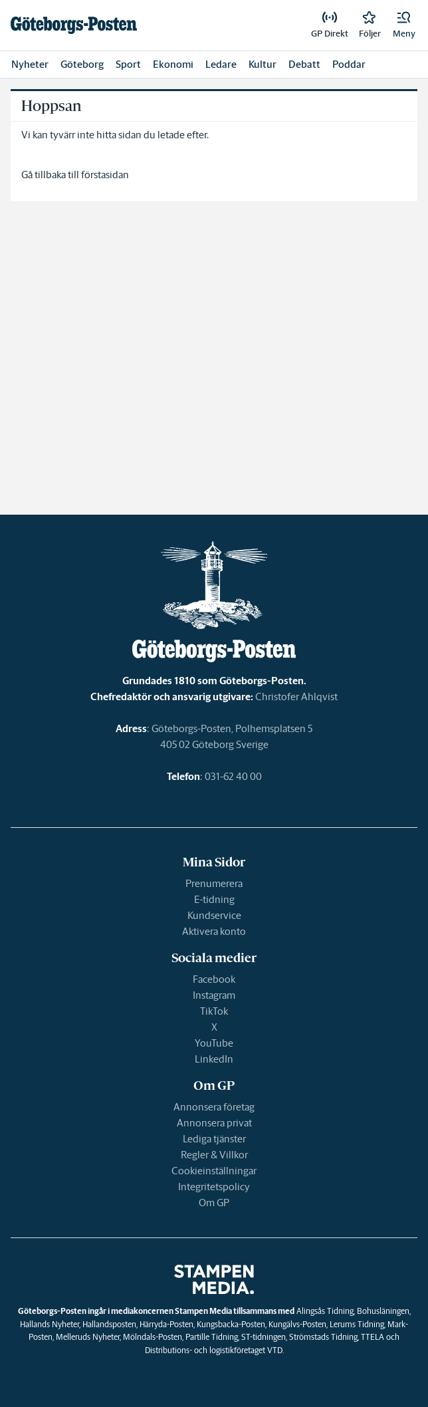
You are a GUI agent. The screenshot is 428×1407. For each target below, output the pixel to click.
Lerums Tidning (357, 1324)
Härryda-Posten (166, 1324)
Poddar (349, 64)
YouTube (214, 1043)
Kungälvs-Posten (297, 1324)
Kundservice (214, 915)
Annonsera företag (214, 1106)
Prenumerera (214, 883)
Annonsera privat (214, 1122)
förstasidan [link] (105, 174)
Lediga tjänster (214, 1138)
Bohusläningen (383, 1311)
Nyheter (30, 64)
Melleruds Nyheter (88, 1337)
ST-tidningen (263, 1337)
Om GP (214, 1202)
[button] (404, 25)
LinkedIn (214, 1059)
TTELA (372, 1337)
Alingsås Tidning (325, 1311)
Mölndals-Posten (152, 1337)
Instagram (214, 995)
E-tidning (214, 899)
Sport (128, 64)
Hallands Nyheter (49, 1324)
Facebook (214, 979)
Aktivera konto (214, 931)
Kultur (262, 64)
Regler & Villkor (214, 1154)
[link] (74, 25)
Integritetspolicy (214, 1186)
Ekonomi (173, 64)
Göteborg (82, 64)
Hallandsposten (109, 1324)
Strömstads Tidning (323, 1337)
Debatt (304, 64)
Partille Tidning (211, 1337)
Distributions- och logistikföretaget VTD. (214, 1350)
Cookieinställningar (214, 1170)
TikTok (214, 1011)
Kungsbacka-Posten (231, 1324)
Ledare (221, 64)
